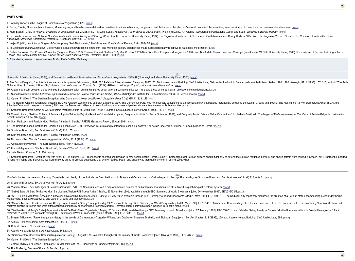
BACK (89, 23)
